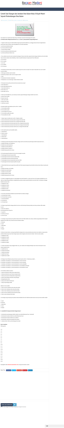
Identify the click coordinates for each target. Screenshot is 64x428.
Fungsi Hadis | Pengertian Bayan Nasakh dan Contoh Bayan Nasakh (57, 34)
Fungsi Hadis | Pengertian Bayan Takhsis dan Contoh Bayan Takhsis (57, 39)
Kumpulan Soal (19, 20)
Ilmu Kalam (15, 20)
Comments (26, 20)
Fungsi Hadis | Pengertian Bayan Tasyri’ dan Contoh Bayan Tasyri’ (57, 23)
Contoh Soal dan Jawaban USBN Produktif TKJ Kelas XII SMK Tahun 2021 (57, 44)
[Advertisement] (22, 390)
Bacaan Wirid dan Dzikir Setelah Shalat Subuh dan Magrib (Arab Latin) (57, 28)
